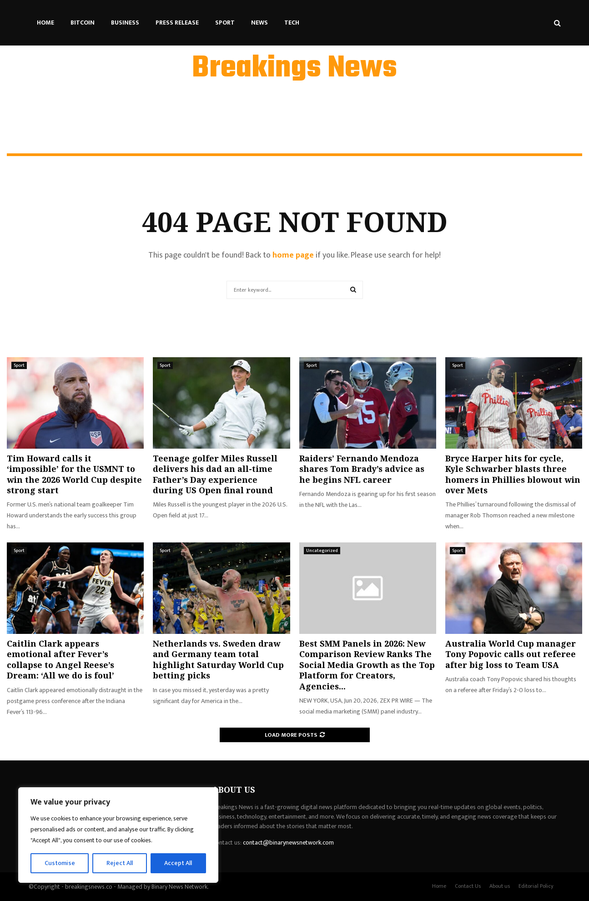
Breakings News (294, 68)
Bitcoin (82, 22)
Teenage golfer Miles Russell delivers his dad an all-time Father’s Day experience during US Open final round (215, 474)
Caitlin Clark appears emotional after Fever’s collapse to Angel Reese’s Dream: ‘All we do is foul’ (60, 659)
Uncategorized (322, 550)
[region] (118, 835)
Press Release (177, 22)
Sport (225, 22)
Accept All (178, 863)
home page (293, 255)
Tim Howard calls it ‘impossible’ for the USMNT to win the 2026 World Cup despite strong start (74, 474)
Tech (291, 22)
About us (499, 886)
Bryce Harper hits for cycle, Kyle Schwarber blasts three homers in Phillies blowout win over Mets (512, 474)
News (259, 22)
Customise (60, 863)
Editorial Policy (536, 886)
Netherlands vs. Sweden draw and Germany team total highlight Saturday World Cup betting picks (218, 659)
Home (45, 22)
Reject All (119, 863)
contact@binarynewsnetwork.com (288, 842)
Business (125, 22)
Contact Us (468, 886)
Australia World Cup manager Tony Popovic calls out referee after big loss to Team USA (510, 654)
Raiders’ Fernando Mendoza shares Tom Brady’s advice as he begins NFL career (361, 469)
